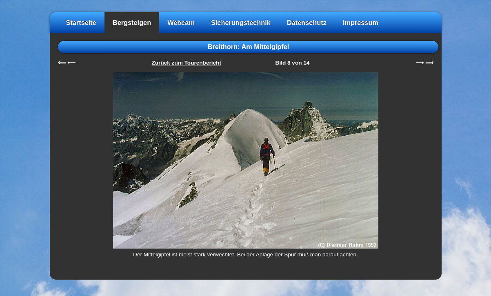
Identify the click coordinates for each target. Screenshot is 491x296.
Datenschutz (307, 22)
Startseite (81, 22)
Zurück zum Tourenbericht (186, 63)
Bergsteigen (132, 22)
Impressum (360, 22)
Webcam (181, 22)
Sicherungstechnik (241, 22)
